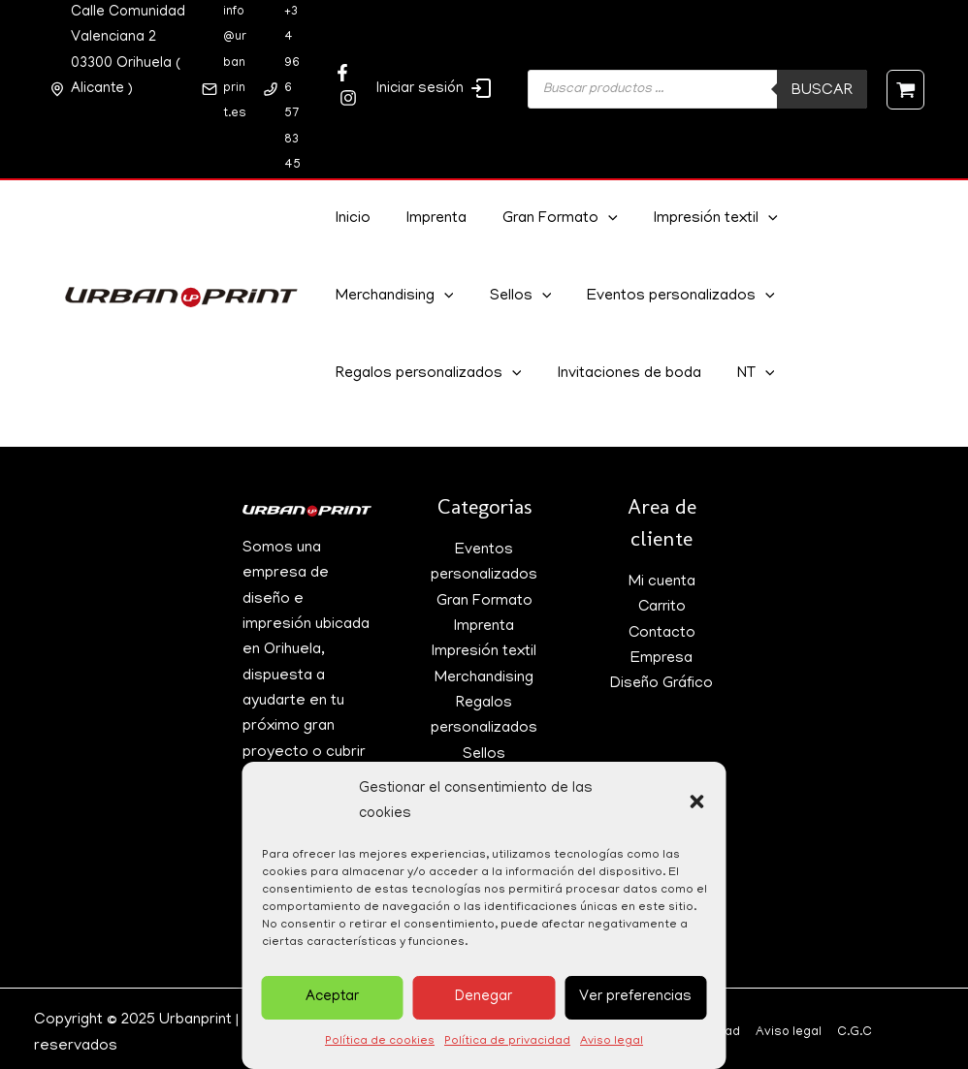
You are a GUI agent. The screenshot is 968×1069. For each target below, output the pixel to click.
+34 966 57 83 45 (292, 89)
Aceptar (332, 997)
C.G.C (854, 1032)
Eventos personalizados (672, 297)
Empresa (661, 659)
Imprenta (430, 220)
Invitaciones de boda (625, 375)
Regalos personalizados (427, 375)
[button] (697, 801)
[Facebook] (342, 72)
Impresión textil (703, 220)
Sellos (515, 297)
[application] (599, 220)
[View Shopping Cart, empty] (905, 90)
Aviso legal (611, 1041)
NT (748, 375)
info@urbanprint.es (234, 63)
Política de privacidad (507, 1041)
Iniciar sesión (434, 88)
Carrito (661, 607)
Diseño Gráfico (662, 684)
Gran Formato (550, 220)
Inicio (350, 220)
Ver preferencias (635, 997)
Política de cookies (380, 1041)
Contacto (661, 634)
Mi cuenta (661, 582)
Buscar (822, 91)
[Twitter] (348, 98)
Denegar (483, 997)
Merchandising (393, 297)
